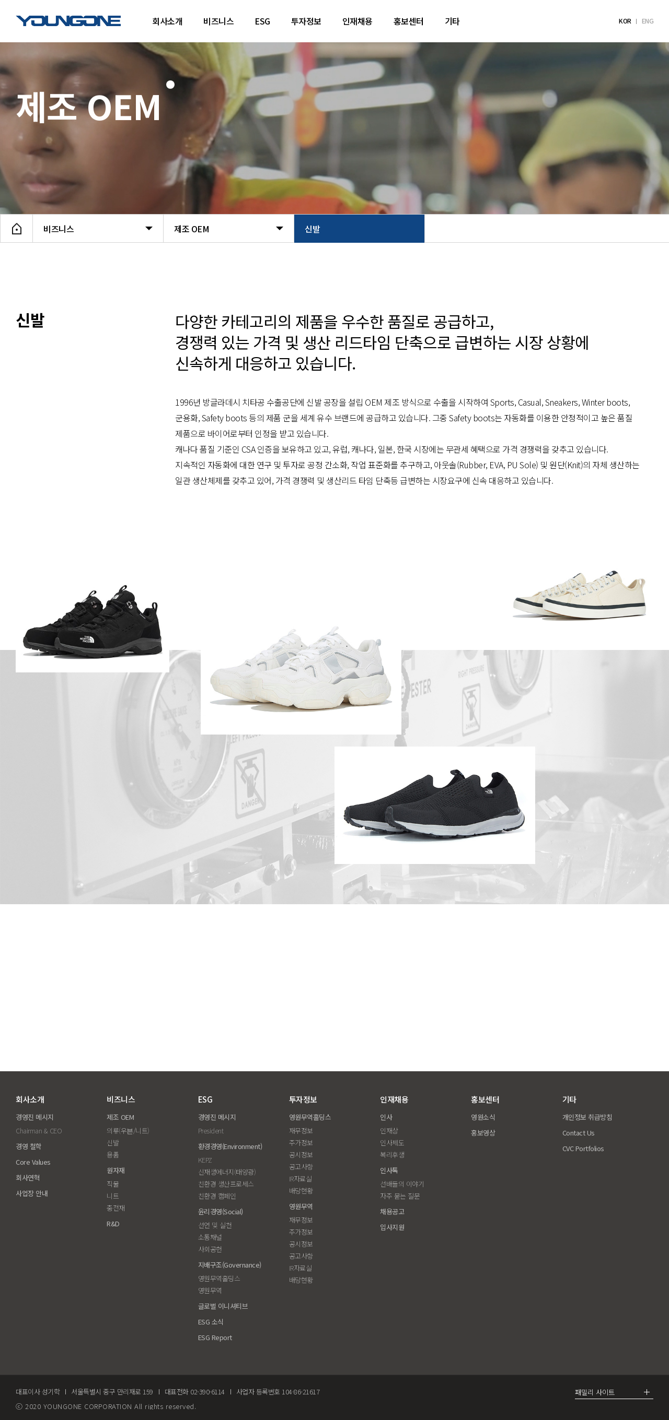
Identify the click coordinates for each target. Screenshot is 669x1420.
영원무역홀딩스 (219, 1278)
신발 (359, 228)
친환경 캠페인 (217, 1195)
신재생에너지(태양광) (227, 1171)
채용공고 (392, 1211)
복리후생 (392, 1154)
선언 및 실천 (215, 1225)
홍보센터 (409, 21)
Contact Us (578, 1132)
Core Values (33, 1161)
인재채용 (357, 21)
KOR (625, 21)
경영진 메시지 (35, 1117)
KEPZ (205, 1159)
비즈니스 (218, 21)
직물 (113, 1183)
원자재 (116, 1170)
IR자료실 (300, 1178)
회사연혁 (28, 1177)
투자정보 (306, 21)
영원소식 (483, 1117)
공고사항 (301, 1166)
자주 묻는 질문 (400, 1195)
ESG (262, 21)
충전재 (116, 1207)
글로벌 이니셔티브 (223, 1306)
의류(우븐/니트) (128, 1130)
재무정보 (301, 1130)
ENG (648, 21)
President (211, 1130)
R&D (113, 1223)
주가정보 (301, 1142)
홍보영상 (483, 1132)
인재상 (389, 1130)
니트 (113, 1195)
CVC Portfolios (583, 1148)
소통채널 (210, 1237)
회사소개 (167, 21)
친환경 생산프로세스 (226, 1183)
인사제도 (392, 1142)
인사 (386, 1117)
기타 (452, 21)
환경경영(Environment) (230, 1146)
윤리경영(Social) (220, 1211)
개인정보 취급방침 (587, 1117)
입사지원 (392, 1227)
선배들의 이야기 (402, 1183)
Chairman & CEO (39, 1130)
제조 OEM (228, 228)
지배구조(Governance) (229, 1264)
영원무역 (210, 1290)
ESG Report (215, 1337)
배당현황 (301, 1190)
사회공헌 (210, 1249)
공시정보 (301, 1154)
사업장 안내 (32, 1193)
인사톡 (389, 1170)
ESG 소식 (211, 1321)
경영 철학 (29, 1146)
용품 (113, 1154)
